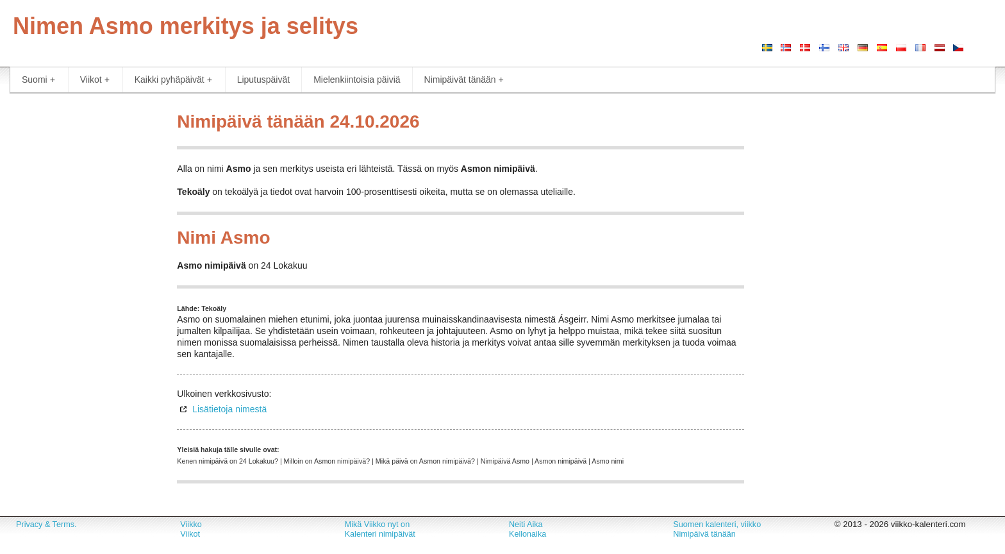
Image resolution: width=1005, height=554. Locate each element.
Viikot (95, 79)
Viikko (190, 524)
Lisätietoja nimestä (229, 409)
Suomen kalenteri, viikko (717, 524)
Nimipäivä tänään (704, 534)
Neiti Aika (526, 524)
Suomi (38, 79)
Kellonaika (527, 534)
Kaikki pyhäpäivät (173, 79)
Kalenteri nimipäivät (380, 534)
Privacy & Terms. (46, 524)
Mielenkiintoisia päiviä (356, 79)
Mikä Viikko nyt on (377, 524)
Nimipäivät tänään (464, 79)
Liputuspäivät (263, 79)
